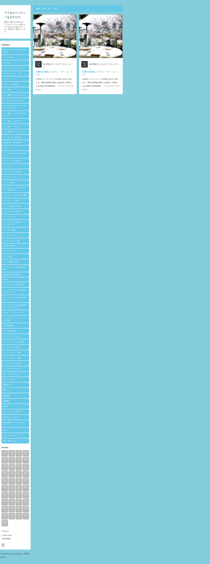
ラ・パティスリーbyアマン (55, 137)
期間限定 (49, 401)
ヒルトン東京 (51, 256)
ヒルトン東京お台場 (53, 262)
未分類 (48, 406)
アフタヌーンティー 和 (55, 73)
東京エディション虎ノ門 (55, 412)
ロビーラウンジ (51, 166)
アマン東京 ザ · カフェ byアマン (57, 95)
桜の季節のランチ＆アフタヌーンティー (58, 424)
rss (46, 545)
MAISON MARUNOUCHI (55, 274)
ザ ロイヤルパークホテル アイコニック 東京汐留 (57, 189)
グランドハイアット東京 (55, 171)
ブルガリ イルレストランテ (56, 313)
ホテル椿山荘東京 (52, 331)
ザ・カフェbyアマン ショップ (56, 100)
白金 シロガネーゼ (53, 435)
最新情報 (49, 395)
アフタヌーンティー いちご (56, 68)
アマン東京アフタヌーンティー (57, 132)
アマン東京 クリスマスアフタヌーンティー (58, 114)
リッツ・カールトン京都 (55, 352)
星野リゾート (51, 390)
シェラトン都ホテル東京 (55, 206)
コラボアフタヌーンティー (55, 177)
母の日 (48, 430)
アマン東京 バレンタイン (55, 121)
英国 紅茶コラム (52, 441)
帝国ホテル (50, 385)
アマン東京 (50, 90)
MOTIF (48, 279)
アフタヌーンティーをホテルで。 (55, 553)
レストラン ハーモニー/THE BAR (58, 195)
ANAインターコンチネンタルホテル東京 (58, 51)
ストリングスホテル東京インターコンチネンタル (58, 223)
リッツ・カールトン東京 (55, 363)
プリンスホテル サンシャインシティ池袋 (58, 319)
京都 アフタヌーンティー (55, 374)
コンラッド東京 (51, 182)
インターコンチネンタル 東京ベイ (58, 154)
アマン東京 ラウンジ (54, 126)
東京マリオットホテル (54, 417)
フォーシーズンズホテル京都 (56, 284)
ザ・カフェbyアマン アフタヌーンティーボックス (58, 107)
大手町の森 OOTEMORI (55, 142)
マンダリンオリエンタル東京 (56, 342)
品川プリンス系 (51, 379)
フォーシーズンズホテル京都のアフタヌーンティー (58, 291)
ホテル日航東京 (51, 325)
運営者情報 (50, 539)
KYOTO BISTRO (52, 246)
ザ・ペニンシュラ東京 (54, 201)
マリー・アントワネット (55, 336)
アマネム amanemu (53, 84)
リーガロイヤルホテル (54, 369)
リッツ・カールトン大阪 (55, 358)
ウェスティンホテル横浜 (55, 161)
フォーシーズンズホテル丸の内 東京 (58, 268)
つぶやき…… (51, 63)
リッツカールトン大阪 (54, 347)
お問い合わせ (50, 535)
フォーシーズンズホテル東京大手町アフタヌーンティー (58, 306)
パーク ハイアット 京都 (54, 240)
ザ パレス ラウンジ (54, 235)
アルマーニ (50, 148)
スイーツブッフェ (52, 217)
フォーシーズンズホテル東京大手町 (58, 299)
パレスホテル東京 (52, 230)
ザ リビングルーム (52, 251)
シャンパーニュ (51, 57)
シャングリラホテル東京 (55, 211)
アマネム (49, 79)
